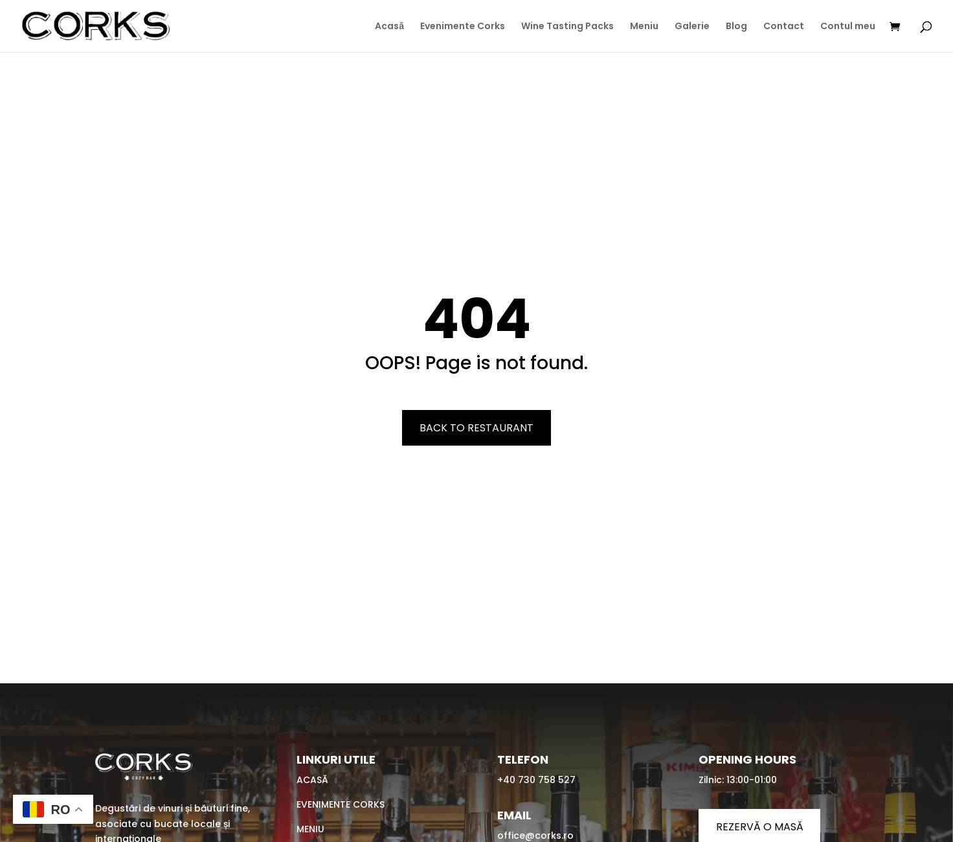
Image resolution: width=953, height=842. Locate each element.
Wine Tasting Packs (567, 26)
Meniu (644, 26)
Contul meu (847, 26)
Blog (736, 26)
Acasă (389, 26)
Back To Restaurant (476, 427)
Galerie (692, 26)
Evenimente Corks (462, 26)
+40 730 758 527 (536, 779)
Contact (783, 26)
